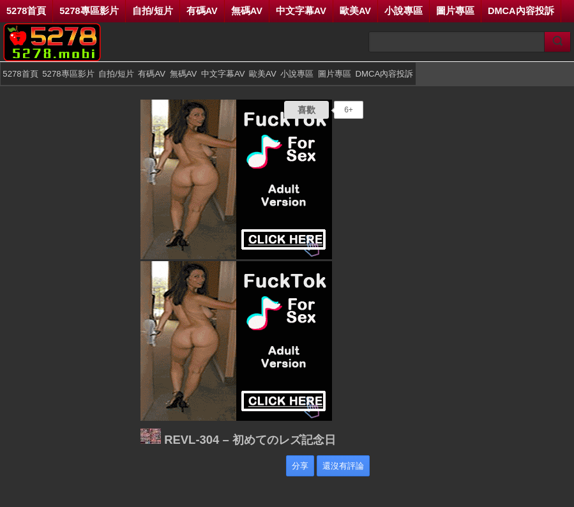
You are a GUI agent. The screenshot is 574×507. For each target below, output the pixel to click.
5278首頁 (26, 11)
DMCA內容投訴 (521, 11)
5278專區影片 (88, 11)
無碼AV (246, 11)
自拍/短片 (152, 11)
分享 (300, 466)
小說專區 (403, 11)
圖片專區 (455, 11)
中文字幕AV (301, 11)
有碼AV (202, 11)
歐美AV (355, 11)
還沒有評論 (343, 466)
